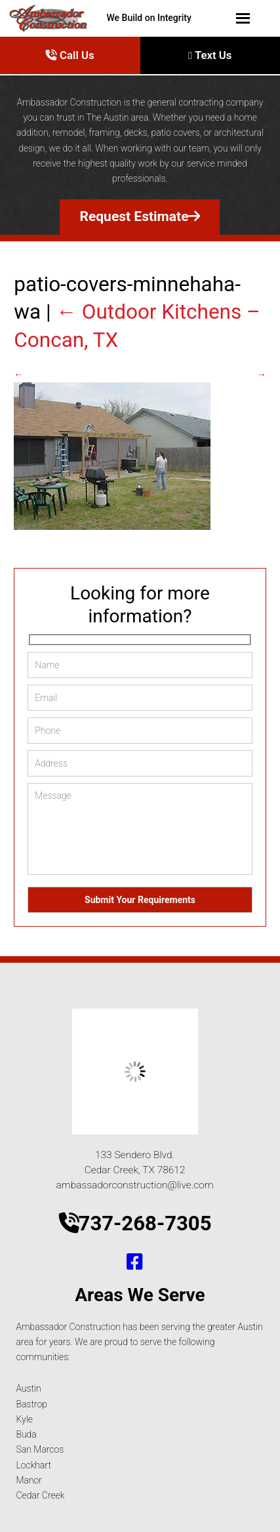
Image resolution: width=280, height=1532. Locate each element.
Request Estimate (139, 216)
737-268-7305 (135, 1223)
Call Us (70, 55)
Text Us (209, 55)
